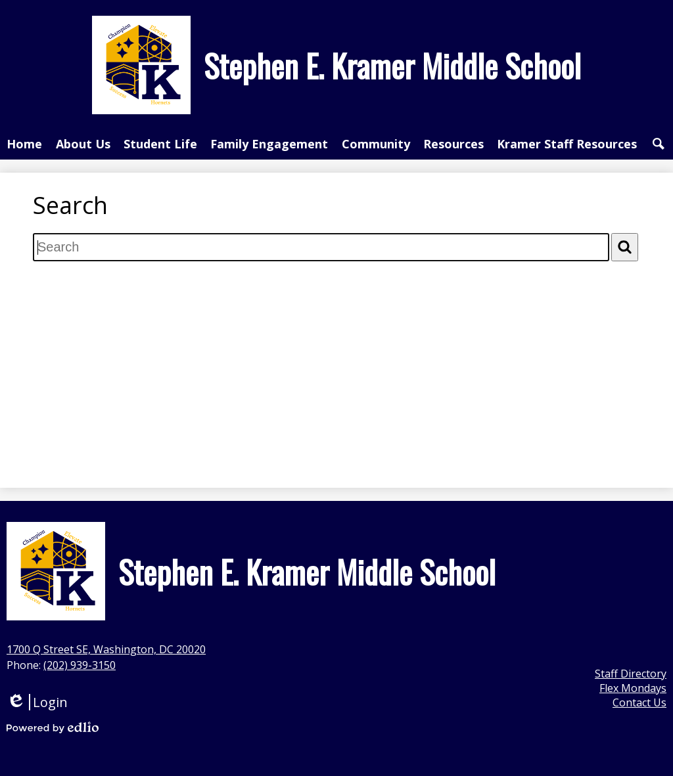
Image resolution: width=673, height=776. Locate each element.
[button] (83, 144)
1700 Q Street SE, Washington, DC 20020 (106, 649)
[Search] (624, 247)
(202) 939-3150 (79, 665)
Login (37, 702)
